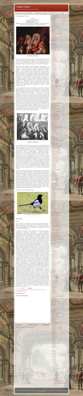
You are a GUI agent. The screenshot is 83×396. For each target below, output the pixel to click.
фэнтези (53, 176)
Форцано (53, 287)
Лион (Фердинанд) (55, 262)
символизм (54, 129)
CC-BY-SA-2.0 (38, 214)
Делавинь (53, 253)
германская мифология (56, 215)
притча (41, 289)
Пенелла (53, 66)
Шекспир (53, 211)
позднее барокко (55, 116)
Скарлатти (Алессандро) (56, 86)
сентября (56, 368)
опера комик (54, 157)
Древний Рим (54, 315)
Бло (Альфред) (54, 247)
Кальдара (53, 51)
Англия (53, 297)
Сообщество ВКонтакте (53, 12)
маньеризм (54, 112)
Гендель (53, 37)
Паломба (53, 269)
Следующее (19, 324)
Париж (53, 330)
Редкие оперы (23, 7)
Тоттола (53, 283)
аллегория (54, 137)
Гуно (52, 41)
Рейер (53, 76)
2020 (54, 357)
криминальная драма (23, 289)
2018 (54, 359)
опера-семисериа (36, 289)
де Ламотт (54, 291)
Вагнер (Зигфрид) (55, 26)
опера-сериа (54, 162)
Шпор (53, 97)
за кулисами (54, 219)
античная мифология (55, 212)
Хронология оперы (28, 12)
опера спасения (30, 289)
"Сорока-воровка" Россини (58, 381)
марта (55, 377)
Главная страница (19, 12)
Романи (53, 275)
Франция (53, 344)
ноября (55, 365)
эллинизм (53, 240)
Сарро (53, 84)
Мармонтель (54, 264)
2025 (54, 351)
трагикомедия (54, 175)
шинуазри (53, 130)
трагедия (53, 173)
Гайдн (53, 34)
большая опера (54, 139)
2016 (54, 362)
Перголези (54, 68)
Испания (53, 321)
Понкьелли (54, 69)
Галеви (53, 36)
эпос (52, 180)
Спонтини (53, 87)
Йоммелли (54, 47)
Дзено (53, 255)
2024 (54, 353)
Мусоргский (54, 61)
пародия (53, 165)
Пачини (53, 65)
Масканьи (53, 58)
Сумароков (54, 208)
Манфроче (54, 54)
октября (55, 366)
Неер (53, 268)
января (55, 385)
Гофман (53, 40)
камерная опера (55, 147)
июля (55, 371)
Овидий (53, 201)
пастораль (54, 166)
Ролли (53, 273)
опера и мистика (55, 232)
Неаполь (53, 329)
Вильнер (53, 250)
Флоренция (54, 343)
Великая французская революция (58, 189)
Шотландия (54, 347)
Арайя (53, 18)
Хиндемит (53, 91)
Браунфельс (54, 23)
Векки (53, 30)
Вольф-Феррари (55, 33)
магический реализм (55, 111)
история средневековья (56, 226)
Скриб (53, 207)
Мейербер (54, 59)
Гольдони (53, 193)
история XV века (55, 222)
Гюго (53, 197)
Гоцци (53, 196)
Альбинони (54, 16)
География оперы (37, 12)
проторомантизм (55, 119)
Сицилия (53, 337)
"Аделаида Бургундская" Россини (60, 383)
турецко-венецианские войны (57, 239)
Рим (52, 333)
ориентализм (54, 115)
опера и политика (55, 233)
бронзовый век (54, 214)
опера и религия (55, 234)
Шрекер (53, 98)
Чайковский (54, 94)
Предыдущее (46, 324)
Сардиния (53, 336)
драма (53, 141)
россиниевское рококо (56, 126)
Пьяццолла (54, 73)
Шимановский (54, 95)
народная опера (55, 155)
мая (55, 374)
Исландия (53, 319)
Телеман (53, 88)
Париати (53, 271)
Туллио (53, 284)
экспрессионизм (55, 133)
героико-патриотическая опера (57, 140)
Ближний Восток (55, 301)
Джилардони (54, 254)
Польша (53, 332)
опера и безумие (55, 230)
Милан (53, 325)
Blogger (43, 391)
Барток (53, 19)
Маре (53, 55)
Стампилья (54, 282)
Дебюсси (53, 43)
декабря (55, 363)
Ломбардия (54, 323)
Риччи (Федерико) (55, 80)
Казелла (53, 50)
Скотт (53, 205)
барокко (53, 104)
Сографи (53, 280)
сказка (53, 172)
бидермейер (54, 105)
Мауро (53, 265)
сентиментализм (55, 127)
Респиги (53, 77)
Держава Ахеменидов (56, 312)
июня (55, 372)
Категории (45, 12)
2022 (54, 354)
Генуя (53, 307)
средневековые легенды (56, 237)
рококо (53, 123)
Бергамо (53, 300)
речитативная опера (55, 169)
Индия (53, 318)
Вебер (53, 29)
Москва (53, 326)
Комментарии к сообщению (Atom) (28, 327)
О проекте (62, 12)
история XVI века (55, 223)
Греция (53, 311)
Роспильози (54, 276)
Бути (53, 248)
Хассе (53, 90)
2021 (54, 356)
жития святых (54, 218)
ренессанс (54, 122)
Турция (53, 341)
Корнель (53, 198)
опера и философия (55, 236)
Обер (53, 62)
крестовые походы (55, 229)
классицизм (54, 109)
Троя (53, 340)
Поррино (53, 70)
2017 (54, 360)
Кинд (53, 261)
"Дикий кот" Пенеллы (57, 380)
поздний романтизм (55, 118)
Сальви (53, 279)
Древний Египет (55, 314)
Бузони (53, 25)
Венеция (53, 304)
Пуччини (53, 72)
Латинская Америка (55, 322)
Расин (53, 204)
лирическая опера (55, 151)
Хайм (53, 289)
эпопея (53, 179)
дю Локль (53, 293)
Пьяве (53, 272)
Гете (52, 190)
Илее (53, 258)
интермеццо (54, 144)
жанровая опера (55, 143)
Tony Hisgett (27, 214)
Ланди (53, 52)
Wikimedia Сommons (30, 56)
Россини (44, 289)
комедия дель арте (55, 148)
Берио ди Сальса (55, 246)
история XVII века (55, 225)
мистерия (53, 154)
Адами (53, 244)
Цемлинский (54, 93)
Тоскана (53, 339)
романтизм (54, 125)
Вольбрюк (53, 251)
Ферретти (53, 286)
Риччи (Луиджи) (55, 79)
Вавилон (53, 303)
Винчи (53, 32)
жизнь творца (54, 216)
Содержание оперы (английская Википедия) (24, 189)
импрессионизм (55, 108)
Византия (53, 305)
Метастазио (54, 266)
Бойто (53, 22)
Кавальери (54, 48)
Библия (53, 186)
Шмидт (53, 290)
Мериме (53, 200)
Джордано (54, 44)
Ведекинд (53, 187)
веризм (53, 107)
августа (55, 369)
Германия (53, 308)
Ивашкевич (54, 257)
